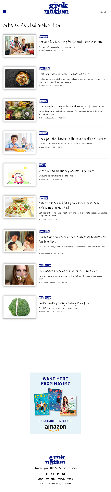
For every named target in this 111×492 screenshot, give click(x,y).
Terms (70, 479)
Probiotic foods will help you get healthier (64, 74)
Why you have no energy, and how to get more (67, 170)
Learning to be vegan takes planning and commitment (72, 106)
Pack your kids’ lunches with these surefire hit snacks (73, 138)
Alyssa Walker (45, 147)
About (41, 479)
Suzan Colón (45, 179)
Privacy (61, 479)
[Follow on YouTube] (63, 473)
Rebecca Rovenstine (48, 118)
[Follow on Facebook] (47, 473)
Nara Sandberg (46, 50)
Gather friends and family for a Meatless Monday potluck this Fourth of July (69, 205)
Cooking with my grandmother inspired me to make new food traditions (72, 239)
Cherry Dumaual (46, 219)
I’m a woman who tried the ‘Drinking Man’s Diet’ (68, 270)
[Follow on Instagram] (52, 473)
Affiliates (51, 479)
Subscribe (103, 12)
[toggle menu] (4, 11)
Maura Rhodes (46, 85)
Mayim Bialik (45, 312)
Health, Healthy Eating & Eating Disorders (64, 303)
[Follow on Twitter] (58, 473)
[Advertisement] (55, 349)
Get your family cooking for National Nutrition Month (70, 41)
